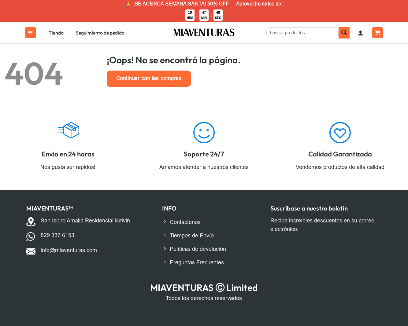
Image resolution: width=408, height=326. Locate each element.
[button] (30, 32)
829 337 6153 (57, 235)
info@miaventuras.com (69, 250)
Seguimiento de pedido (100, 33)
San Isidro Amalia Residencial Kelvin (85, 221)
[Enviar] (344, 32)
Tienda (56, 33)
